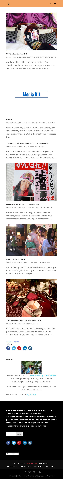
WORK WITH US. (39, 466)
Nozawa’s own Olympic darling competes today (22, 204)
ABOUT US (21, 463)
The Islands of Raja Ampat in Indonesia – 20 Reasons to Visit (27, 143)
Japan (39, 262)
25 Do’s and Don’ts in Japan (15, 259)
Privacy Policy (50, 466)
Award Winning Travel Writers (43, 375)
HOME (14, 463)
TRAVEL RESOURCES (25, 466)
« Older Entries (12, 341)
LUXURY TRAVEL (42, 57)
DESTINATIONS (32, 57)
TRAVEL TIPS (52, 57)
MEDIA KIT (9, 119)
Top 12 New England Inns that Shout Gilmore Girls (23, 320)
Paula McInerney (13, 57)
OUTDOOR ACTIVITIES (45, 207)
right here (31, 394)
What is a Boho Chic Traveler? (16, 54)
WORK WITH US (50, 123)
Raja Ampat (41, 146)
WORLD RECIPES (44, 463)
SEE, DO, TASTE (11, 466)
